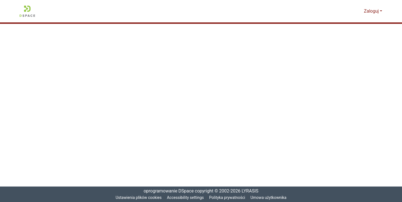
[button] (27, 11)
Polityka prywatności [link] (227, 197)
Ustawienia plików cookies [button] (137, 197)
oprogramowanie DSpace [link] (166, 191)
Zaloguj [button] (372, 11)
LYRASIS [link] (251, 191)
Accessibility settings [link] (185, 197)
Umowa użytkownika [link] (270, 197)
